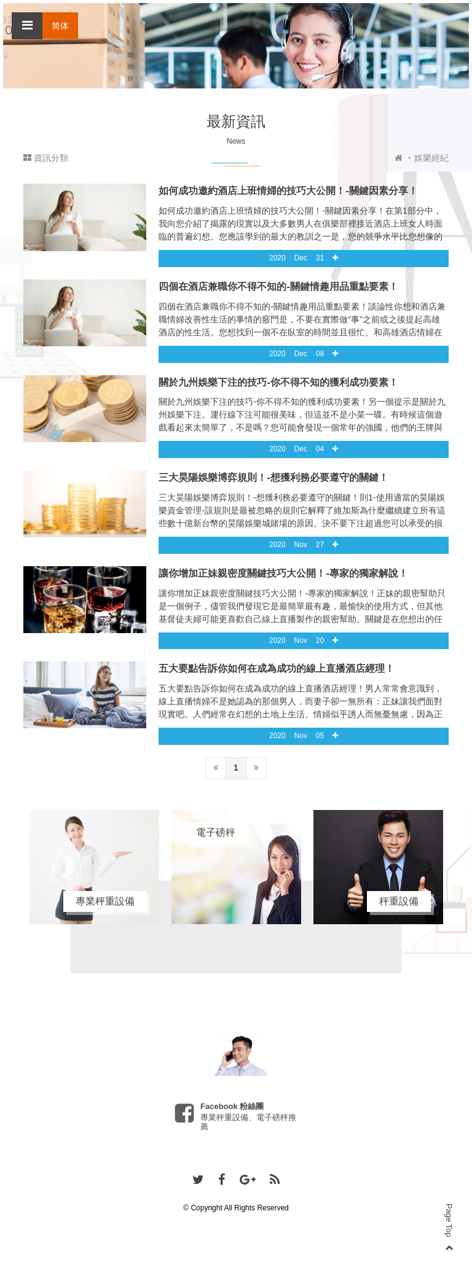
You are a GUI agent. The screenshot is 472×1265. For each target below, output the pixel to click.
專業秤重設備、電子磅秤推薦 (248, 1122)
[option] (94, 867)
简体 (60, 26)
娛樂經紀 (431, 158)
